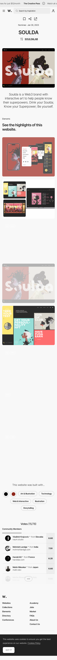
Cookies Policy (34, 643)
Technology (46, 493)
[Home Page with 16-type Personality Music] (28, 283)
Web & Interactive (21, 501)
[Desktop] (28, 199)
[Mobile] (28, 157)
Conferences (8, 620)
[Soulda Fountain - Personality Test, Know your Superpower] (28, 367)
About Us (34, 620)
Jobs (32, 607)
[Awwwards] (10, 11)
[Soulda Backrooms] (28, 452)
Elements (6, 611)
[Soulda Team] (28, 409)
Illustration (39, 501)
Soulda (29, 32)
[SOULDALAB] (28, 39)
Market (33, 611)
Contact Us (35, 624)
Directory (6, 615)
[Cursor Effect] (28, 241)
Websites (6, 603)
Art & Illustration (28, 493)
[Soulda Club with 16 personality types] (28, 325)
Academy (34, 603)
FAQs (32, 615)
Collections (7, 607)
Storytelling (28, 508)
